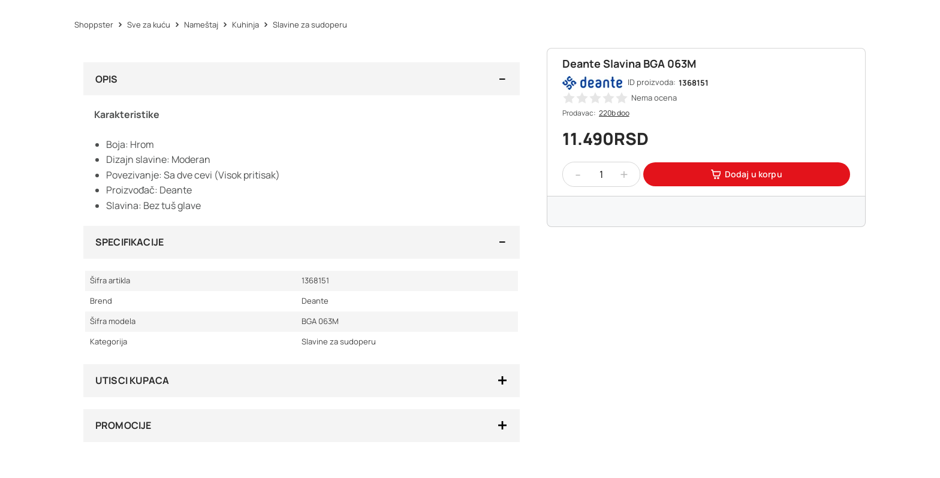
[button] (569, 97)
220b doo (614, 113)
